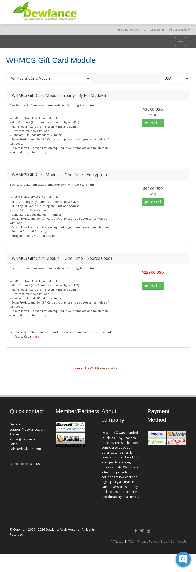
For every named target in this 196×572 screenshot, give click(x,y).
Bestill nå (153, 123)
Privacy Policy (147, 541)
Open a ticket (19, 464)
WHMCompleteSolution (108, 368)
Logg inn (158, 29)
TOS (131, 541)
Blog (164, 541)
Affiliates (117, 541)
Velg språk (179, 29)
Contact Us (178, 541)
